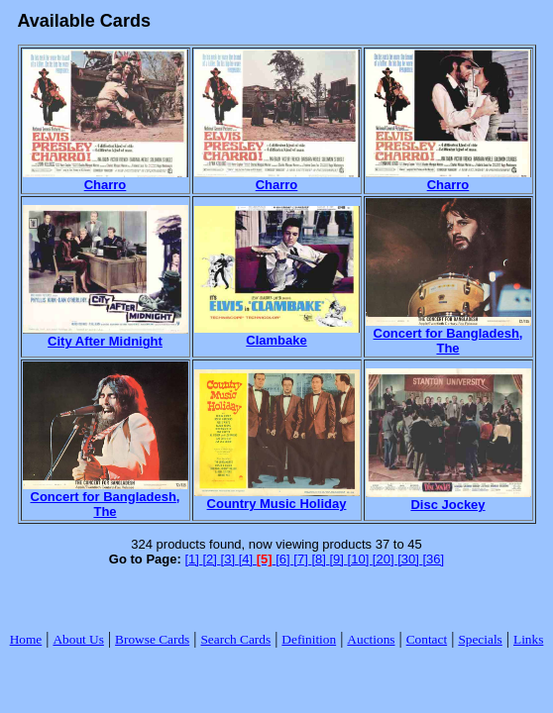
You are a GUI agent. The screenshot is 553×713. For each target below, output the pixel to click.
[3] (230, 559)
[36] (433, 559)
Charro (105, 178)
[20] (385, 559)
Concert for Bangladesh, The (448, 335)
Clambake (277, 334)
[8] (320, 559)
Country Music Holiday (277, 497)
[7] (302, 559)
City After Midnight (105, 335)
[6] (284, 559)
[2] (212, 559)
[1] (193, 559)
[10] (360, 559)
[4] (248, 559)
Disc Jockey (448, 498)
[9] (338, 559)
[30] (409, 559)
